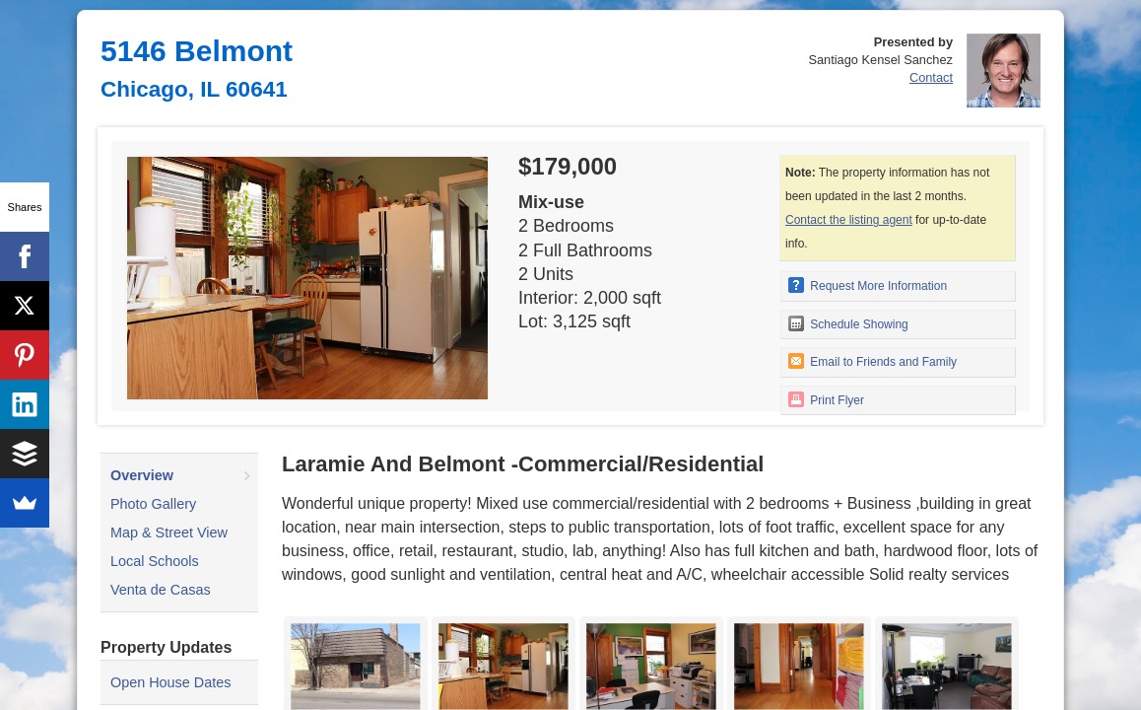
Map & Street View (169, 532)
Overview (141, 475)
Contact (931, 77)
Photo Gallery (153, 504)
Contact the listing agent (848, 220)
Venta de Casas (160, 590)
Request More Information (867, 285)
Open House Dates (170, 682)
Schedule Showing (848, 323)
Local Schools (154, 561)
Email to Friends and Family (872, 361)
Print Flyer (826, 399)
